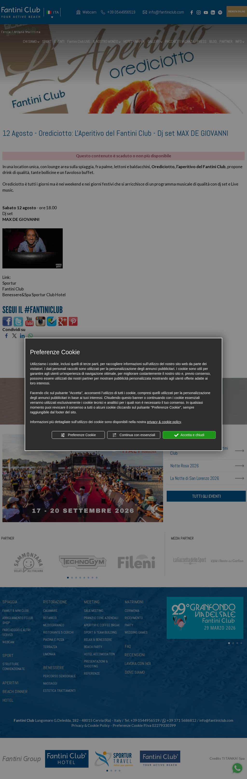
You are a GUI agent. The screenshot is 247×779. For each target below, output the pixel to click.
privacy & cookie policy (164, 422)
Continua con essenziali (133, 435)
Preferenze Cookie (78, 435)
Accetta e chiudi (189, 435)
